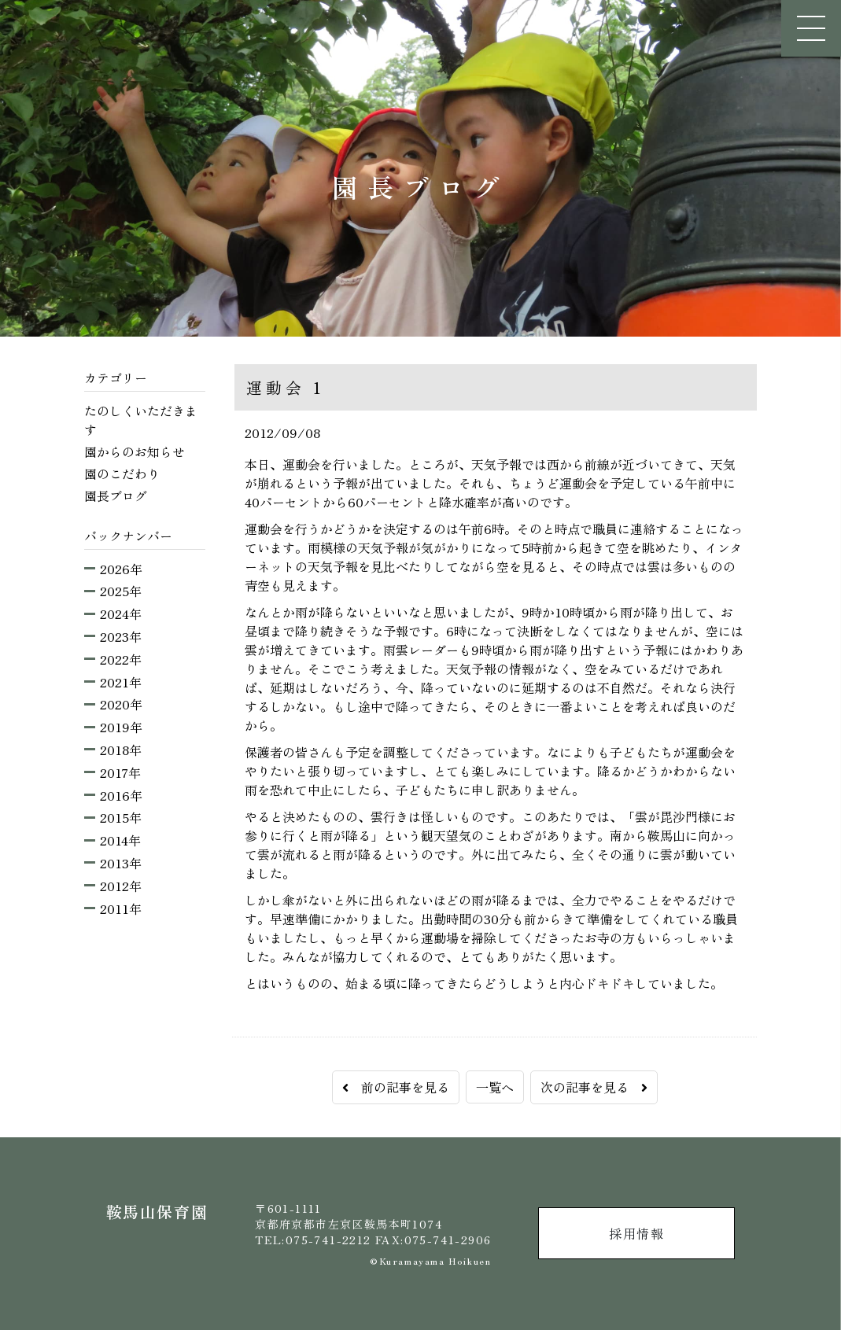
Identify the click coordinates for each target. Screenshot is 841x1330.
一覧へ (495, 1087)
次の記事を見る (593, 1087)
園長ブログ (115, 495)
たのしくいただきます (140, 420)
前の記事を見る (395, 1087)
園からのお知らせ (134, 451)
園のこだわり (122, 473)
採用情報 (636, 1233)
